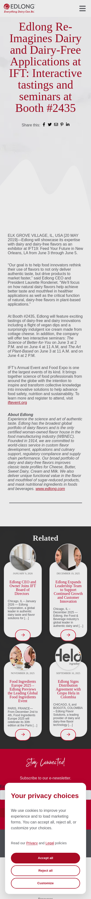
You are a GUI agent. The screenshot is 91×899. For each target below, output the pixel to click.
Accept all (45, 858)
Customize (45, 883)
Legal (49, 843)
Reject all (45, 870)
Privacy (32, 843)
